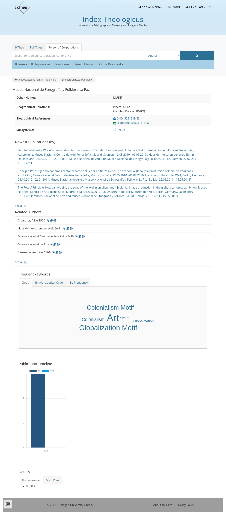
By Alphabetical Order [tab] (49, 283)
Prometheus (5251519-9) (131, 123)
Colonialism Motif (110, 307)
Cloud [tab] (25, 283)
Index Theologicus (113, 19)
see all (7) (21, 262)
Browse (21, 64)
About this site (162, 505)
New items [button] (62, 64)
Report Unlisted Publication (77, 79)
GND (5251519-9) (126, 118)
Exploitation (124, 318)
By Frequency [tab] (79, 283)
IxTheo (19, 47)
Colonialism (93, 319)
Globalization (143, 321)
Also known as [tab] (31, 480)
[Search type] (163, 55)
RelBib (119, 130)
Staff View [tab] (52, 480)
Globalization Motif (108, 328)
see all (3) (21, 206)
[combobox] (79, 55)
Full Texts (36, 47)
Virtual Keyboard (111, 64)
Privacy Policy (185, 505)
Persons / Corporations (63, 47)
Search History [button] (84, 64)
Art (113, 317)
